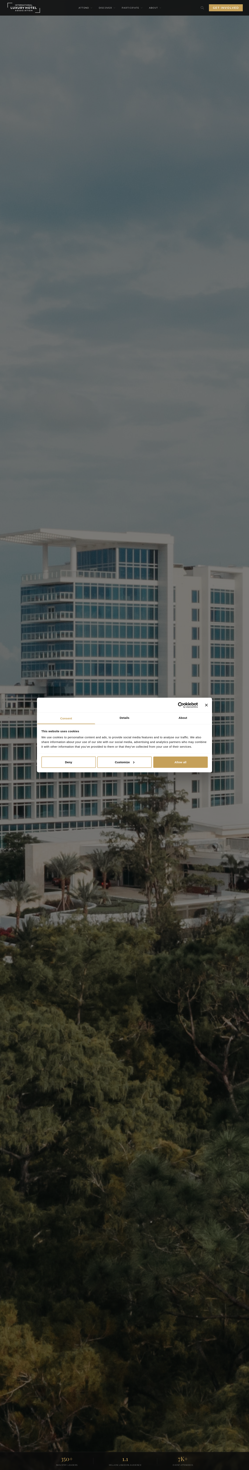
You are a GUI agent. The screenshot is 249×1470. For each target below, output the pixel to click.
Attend (86, 7)
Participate (132, 7)
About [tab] (183, 717)
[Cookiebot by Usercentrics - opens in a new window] (181, 705)
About (155, 7)
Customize (124, 762)
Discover (107, 7)
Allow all (180, 762)
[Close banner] (206, 705)
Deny (68, 762)
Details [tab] (124, 717)
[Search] (202, 7)
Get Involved (226, 8)
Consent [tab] (66, 718)
